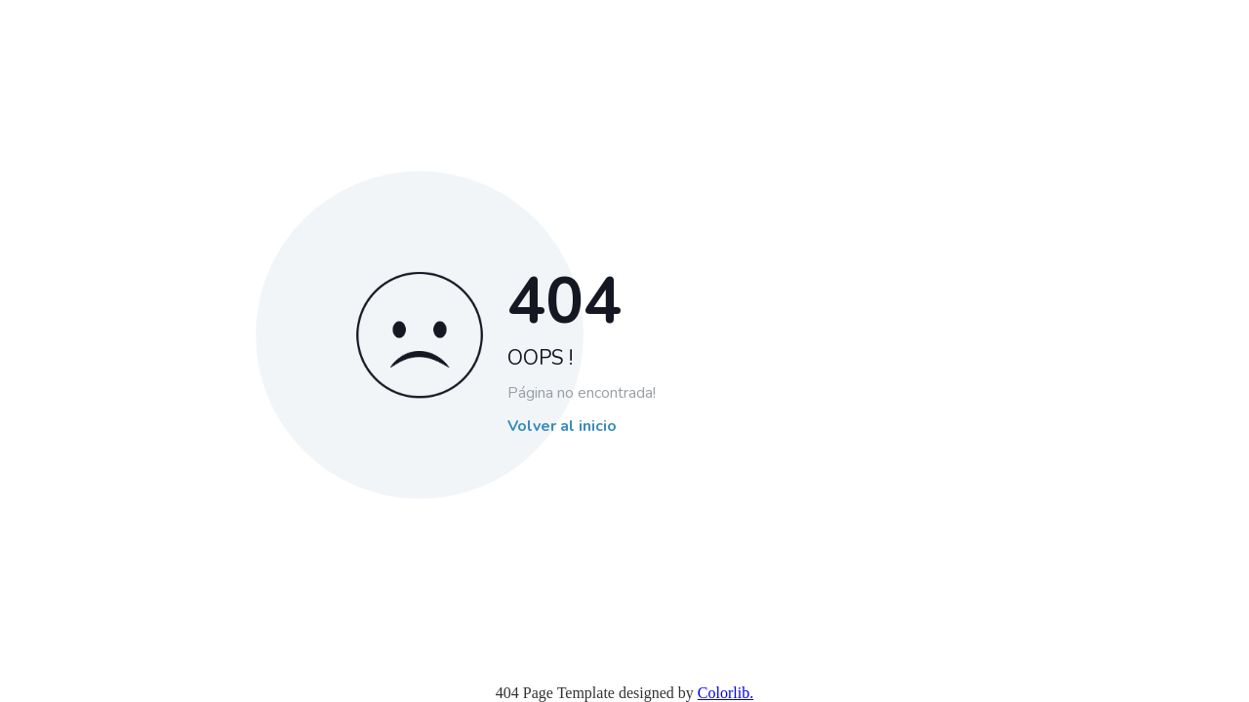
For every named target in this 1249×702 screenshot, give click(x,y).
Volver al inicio (562, 427)
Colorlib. (725, 692)
